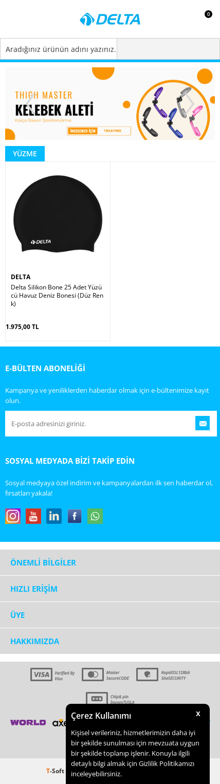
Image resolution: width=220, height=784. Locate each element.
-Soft (56, 771)
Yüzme (25, 153)
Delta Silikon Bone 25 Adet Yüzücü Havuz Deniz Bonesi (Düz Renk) (57, 295)
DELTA (20, 276)
